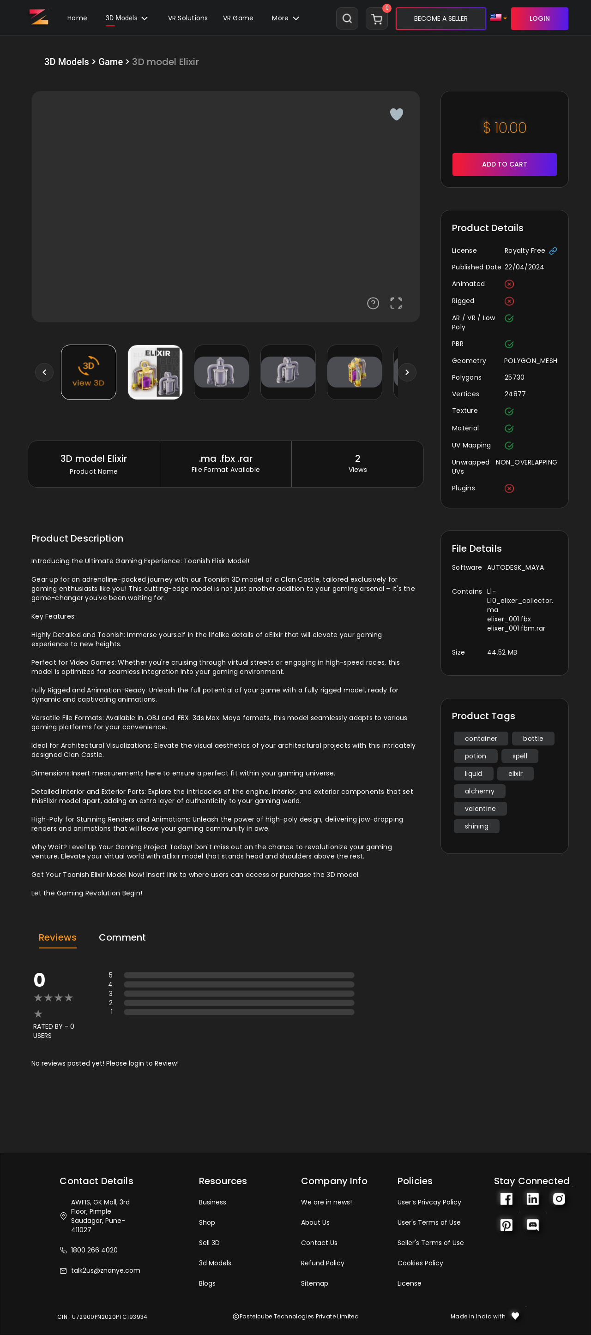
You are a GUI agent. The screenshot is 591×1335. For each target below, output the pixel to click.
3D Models (128, 20)
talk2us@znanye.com (100, 1270)
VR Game (238, 18)
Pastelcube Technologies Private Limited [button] (295, 1316)
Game (110, 61)
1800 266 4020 (89, 1250)
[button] (238, 18)
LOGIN (540, 18)
